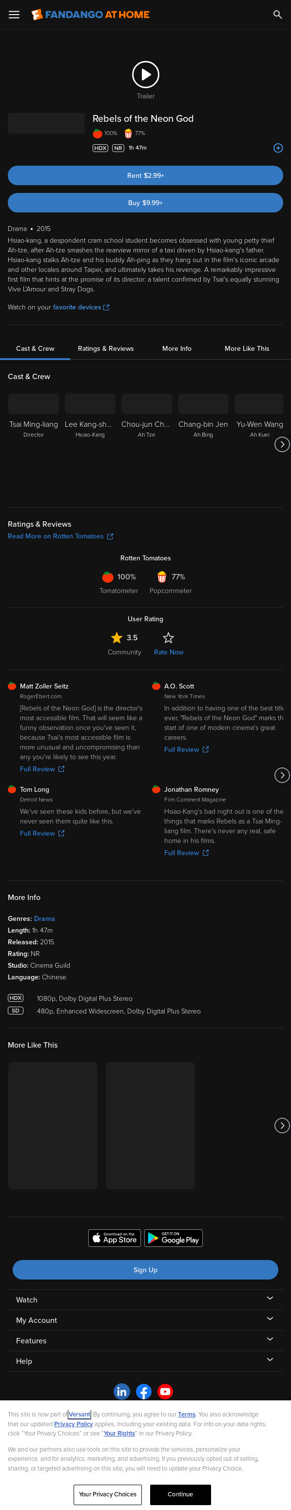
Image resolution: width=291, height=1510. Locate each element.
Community (124, 652)
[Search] (278, 14)
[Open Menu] (14, 14)
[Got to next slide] (282, 444)
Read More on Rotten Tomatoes (60, 536)
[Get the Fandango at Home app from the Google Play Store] (173, 1239)
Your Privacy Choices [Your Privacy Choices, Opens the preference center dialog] (107, 1494)
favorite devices (81, 307)
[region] (145, 1455)
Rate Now (168, 652)
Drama (44, 919)
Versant (79, 1414)
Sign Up (145, 1270)
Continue (180, 1494)
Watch (27, 1300)
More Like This (247, 348)
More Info (177, 348)
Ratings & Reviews (106, 348)
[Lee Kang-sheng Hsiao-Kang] (90, 444)
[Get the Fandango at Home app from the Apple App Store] (114, 1239)
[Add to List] (278, 148)
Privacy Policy (73, 1424)
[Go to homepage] (90, 14)
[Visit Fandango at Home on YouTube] (165, 1391)
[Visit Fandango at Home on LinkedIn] (122, 1391)
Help (24, 1361)
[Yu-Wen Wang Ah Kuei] (260, 444)
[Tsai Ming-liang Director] (33, 444)
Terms (186, 1414)
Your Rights (119, 1433)
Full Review (42, 769)
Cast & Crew (35, 348)
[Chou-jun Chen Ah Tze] (147, 444)
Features (31, 1341)
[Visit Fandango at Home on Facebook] (144, 1391)
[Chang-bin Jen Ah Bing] (203, 444)
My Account (36, 1320)
